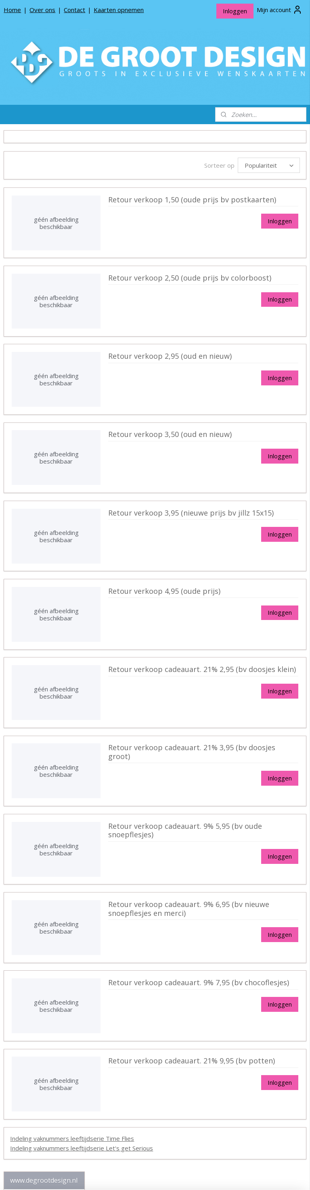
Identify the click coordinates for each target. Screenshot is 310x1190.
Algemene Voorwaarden (41, 645)
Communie (50, 333)
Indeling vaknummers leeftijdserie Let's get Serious (170, 1151)
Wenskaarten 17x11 (47, 244)
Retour (54, 435)
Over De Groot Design (39, 608)
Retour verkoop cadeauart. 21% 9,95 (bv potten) (243, 1069)
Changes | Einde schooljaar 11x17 (45, 317)
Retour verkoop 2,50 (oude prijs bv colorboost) (243, 286)
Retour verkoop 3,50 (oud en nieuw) (246, 442)
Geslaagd (50, 346)
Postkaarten (47, 543)
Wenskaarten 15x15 (47, 218)
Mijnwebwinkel (252, 1175)
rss (151, 1175)
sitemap (133, 1175)
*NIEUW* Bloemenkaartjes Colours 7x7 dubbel (43, 181)
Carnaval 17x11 (43, 301)
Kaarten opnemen (119, 10)
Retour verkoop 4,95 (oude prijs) (243, 599)
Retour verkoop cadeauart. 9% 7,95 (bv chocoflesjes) (243, 990)
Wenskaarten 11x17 (47, 231)
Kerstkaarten (50, 517)
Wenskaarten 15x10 (47, 257)
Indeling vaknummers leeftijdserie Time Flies (161, 1142)
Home (12, 10)
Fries (47, 530)
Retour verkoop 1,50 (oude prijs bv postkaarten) (243, 207)
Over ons (42, 10)
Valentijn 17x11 (49, 422)
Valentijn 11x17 (49, 398)
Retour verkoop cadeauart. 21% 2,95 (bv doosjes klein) (243, 677)
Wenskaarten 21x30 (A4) (47, 273)
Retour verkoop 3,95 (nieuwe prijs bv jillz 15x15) (246, 521)
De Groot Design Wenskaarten (44, 202)
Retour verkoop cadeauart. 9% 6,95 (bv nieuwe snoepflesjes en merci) (243, 916)
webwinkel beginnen (181, 1175)
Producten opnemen (37, 620)
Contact (74, 10)
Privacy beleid (28, 633)
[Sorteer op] (250, 165)
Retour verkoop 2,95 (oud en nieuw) (246, 364)
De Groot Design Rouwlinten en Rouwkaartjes (44, 581)
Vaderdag (50, 372)
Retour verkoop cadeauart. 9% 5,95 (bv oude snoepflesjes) (243, 838)
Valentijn (50, 385)
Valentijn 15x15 (49, 410)
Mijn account (279, 10)
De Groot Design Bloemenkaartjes (44, 559)
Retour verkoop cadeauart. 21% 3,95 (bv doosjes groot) (244, 756)
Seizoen (47, 289)
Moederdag (50, 359)
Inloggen (235, 11)
